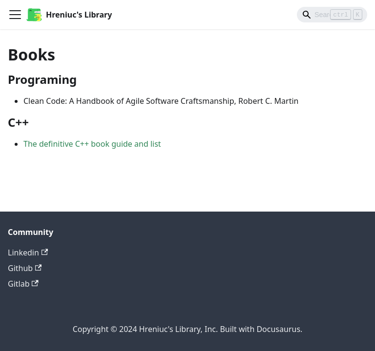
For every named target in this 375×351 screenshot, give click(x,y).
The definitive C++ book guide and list (92, 143)
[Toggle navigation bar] (15, 14)
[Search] (332, 14)
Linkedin (28, 252)
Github (25, 268)
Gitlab (23, 283)
